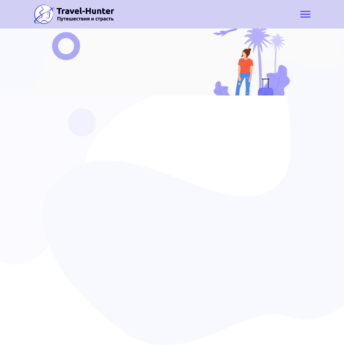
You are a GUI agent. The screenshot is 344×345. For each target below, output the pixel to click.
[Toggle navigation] (305, 15)
